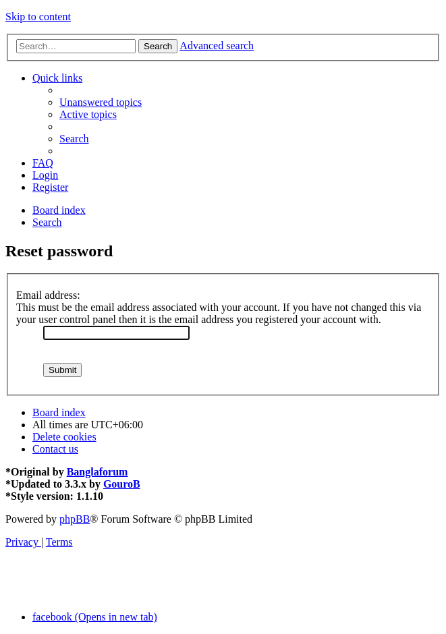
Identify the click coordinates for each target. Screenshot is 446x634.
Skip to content (38, 16)
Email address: (48, 295)
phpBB (74, 519)
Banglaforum (97, 472)
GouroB (121, 484)
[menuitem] (100, 102)
